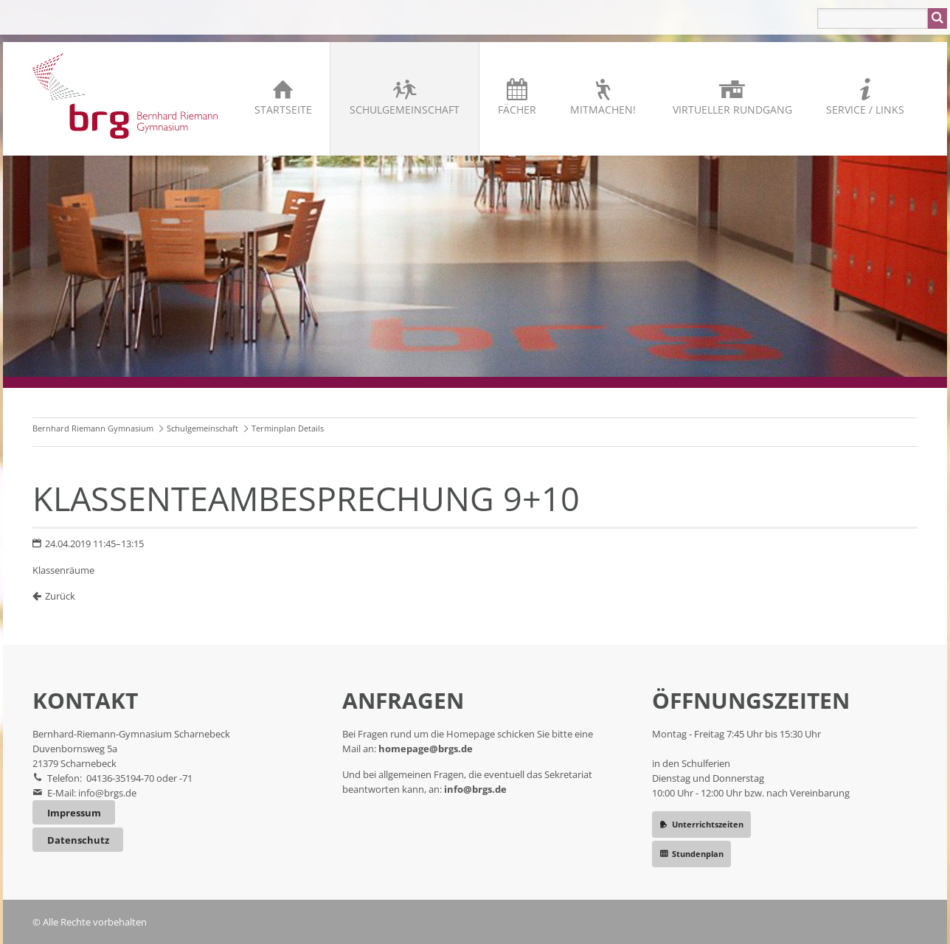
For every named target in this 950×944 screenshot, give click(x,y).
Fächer (517, 110)
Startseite (283, 110)
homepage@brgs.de (425, 748)
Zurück (60, 596)
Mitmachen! (603, 110)
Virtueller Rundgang (732, 110)
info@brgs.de (107, 792)
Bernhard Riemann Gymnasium (92, 428)
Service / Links (865, 110)
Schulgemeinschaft (405, 110)
